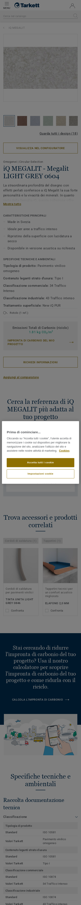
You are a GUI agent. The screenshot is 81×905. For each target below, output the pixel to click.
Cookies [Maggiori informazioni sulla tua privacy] (64, 450)
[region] (40, 452)
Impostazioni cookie (41, 473)
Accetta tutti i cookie (40, 462)
